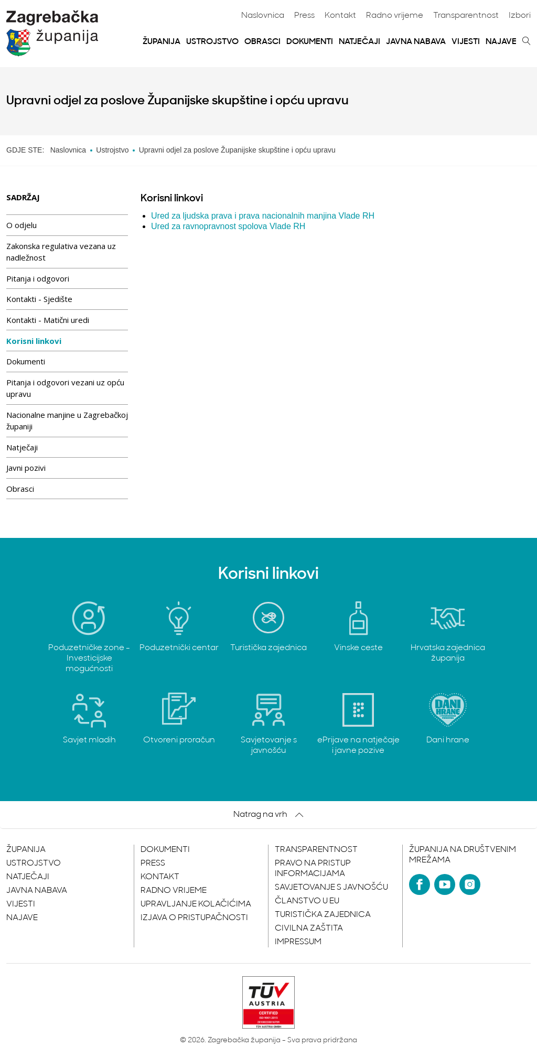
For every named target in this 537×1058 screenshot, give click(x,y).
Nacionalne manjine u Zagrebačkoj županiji (67, 420)
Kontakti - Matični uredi (47, 320)
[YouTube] (444, 884)
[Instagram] (469, 884)
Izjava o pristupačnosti (194, 918)
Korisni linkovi (33, 341)
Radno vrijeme (394, 16)
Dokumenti (309, 42)
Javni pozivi (26, 467)
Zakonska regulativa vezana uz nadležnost (61, 252)
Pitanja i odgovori (37, 278)
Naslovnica (262, 16)
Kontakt (340, 16)
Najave (501, 42)
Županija (161, 42)
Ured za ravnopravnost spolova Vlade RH (228, 226)
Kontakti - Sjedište (39, 299)
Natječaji (359, 42)
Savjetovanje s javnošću (331, 887)
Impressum (298, 942)
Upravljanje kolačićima (196, 904)
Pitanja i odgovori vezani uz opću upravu (65, 388)
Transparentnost (466, 16)
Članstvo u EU (307, 901)
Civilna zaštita (309, 928)
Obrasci (262, 42)
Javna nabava (416, 42)
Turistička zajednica (323, 915)
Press (304, 16)
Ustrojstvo (212, 42)
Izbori (520, 16)
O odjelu (21, 225)
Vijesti (466, 42)
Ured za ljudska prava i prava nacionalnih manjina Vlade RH (262, 215)
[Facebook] (419, 884)
